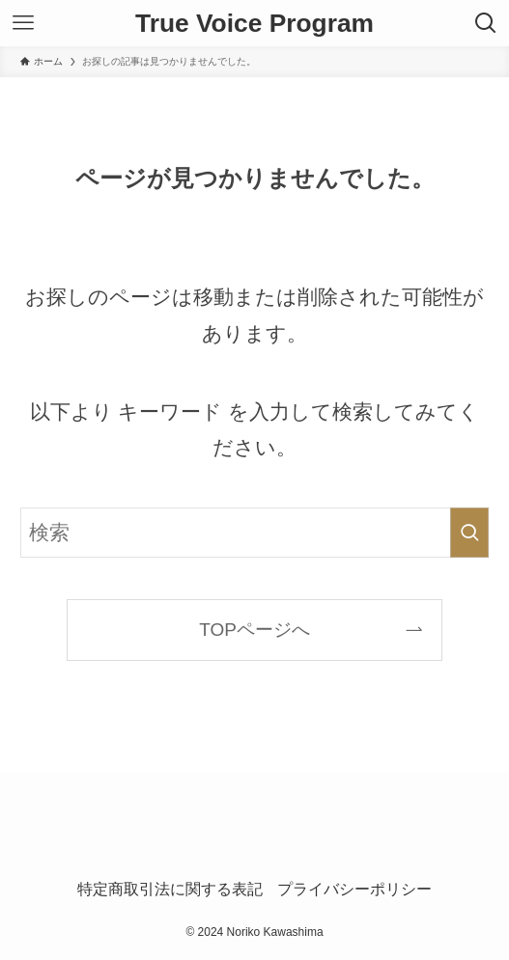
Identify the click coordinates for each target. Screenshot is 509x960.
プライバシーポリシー (354, 889)
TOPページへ (254, 629)
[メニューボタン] (23, 23)
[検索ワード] (254, 532)
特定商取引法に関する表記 (170, 889)
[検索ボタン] (486, 23)
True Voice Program (254, 23)
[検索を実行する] (469, 532)
